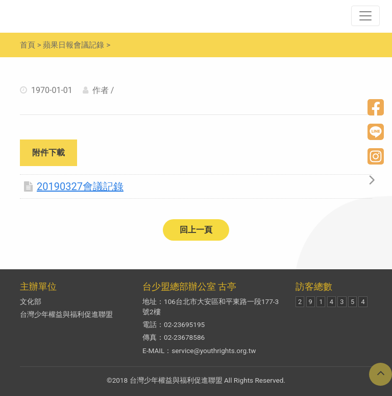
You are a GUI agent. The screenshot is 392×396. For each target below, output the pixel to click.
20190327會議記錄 (74, 186)
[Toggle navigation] (365, 16)
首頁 (27, 45)
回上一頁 (196, 230)
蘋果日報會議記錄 (73, 45)
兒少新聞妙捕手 (76, 15)
